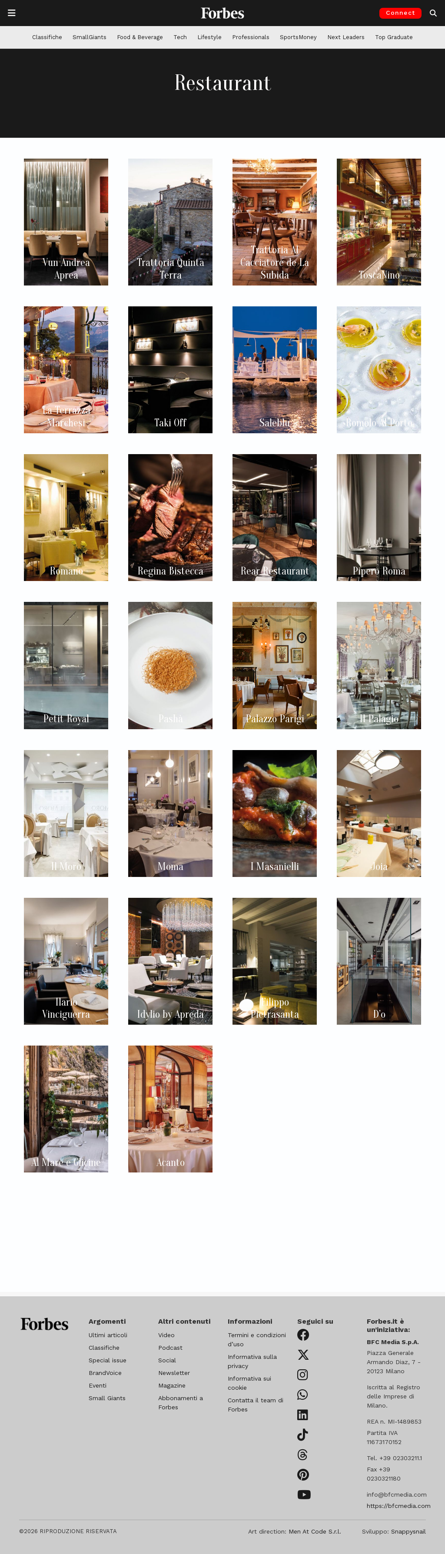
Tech (180, 37)
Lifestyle (209, 37)
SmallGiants (89, 37)
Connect (400, 12)
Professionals (250, 37)
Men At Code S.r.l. (315, 1531)
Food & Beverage (140, 37)
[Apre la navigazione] (11, 13)
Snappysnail (408, 1531)
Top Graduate (394, 37)
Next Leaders (346, 37)
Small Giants (107, 1398)
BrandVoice (105, 1372)
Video (166, 1335)
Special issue (107, 1360)
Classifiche (47, 37)
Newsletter (174, 1372)
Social (167, 1360)
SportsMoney (298, 37)
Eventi (97, 1385)
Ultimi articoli (108, 1335)
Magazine (172, 1385)
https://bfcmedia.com (399, 1505)
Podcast (170, 1347)
